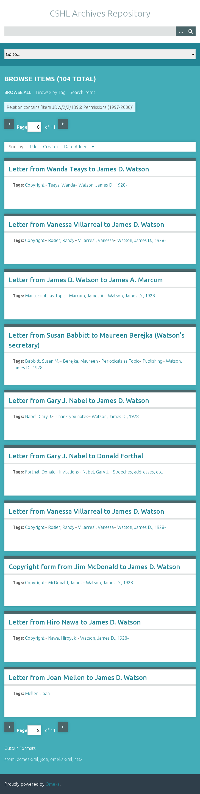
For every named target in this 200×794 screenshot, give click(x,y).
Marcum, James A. (86, 295)
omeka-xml (61, 759)
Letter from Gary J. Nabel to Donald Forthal (76, 456)
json (44, 759)
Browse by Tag (50, 92)
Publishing (152, 361)
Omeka (53, 784)
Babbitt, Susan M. (42, 361)
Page (29, 127)
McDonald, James (65, 582)
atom (9, 759)
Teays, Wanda (61, 184)
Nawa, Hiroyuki (62, 638)
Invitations (69, 471)
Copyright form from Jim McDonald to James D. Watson (94, 566)
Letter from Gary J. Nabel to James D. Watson (79, 400)
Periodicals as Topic (120, 361)
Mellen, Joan (37, 693)
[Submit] (191, 31)
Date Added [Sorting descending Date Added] (76, 146)
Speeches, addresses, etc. (138, 471)
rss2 (78, 759)
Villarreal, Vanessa (96, 240)
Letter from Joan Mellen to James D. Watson (78, 677)
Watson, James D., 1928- (103, 184)
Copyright (35, 184)
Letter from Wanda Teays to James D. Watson (79, 169)
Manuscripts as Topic (45, 295)
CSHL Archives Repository (100, 13)
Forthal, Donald (40, 471)
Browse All (18, 92)
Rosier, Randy (61, 240)
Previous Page (9, 124)
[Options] (181, 31)
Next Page (63, 124)
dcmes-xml (27, 759)
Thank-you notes (71, 416)
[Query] (100, 31)
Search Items (82, 92)
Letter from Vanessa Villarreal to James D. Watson (86, 224)
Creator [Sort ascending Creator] (51, 146)
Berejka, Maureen (80, 361)
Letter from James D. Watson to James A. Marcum (86, 280)
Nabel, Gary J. (38, 416)
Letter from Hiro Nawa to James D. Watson (75, 622)
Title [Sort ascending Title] (34, 146)
